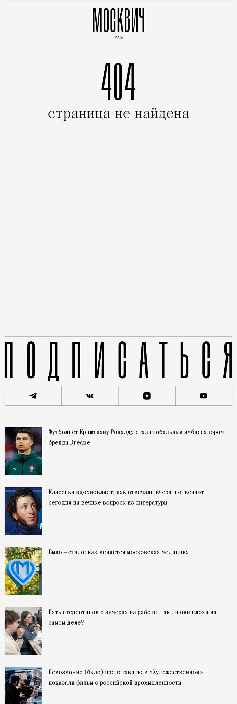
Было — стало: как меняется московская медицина (118, 552)
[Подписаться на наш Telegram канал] (33, 396)
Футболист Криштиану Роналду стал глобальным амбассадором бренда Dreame (136, 437)
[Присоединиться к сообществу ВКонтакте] (90, 396)
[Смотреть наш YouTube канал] (204, 396)
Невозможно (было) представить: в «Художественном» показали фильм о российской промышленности (125, 678)
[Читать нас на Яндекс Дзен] (147, 396)
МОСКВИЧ (118, 22)
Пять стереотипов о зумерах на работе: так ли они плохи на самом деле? (132, 617)
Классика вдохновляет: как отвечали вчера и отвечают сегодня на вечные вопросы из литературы (126, 497)
